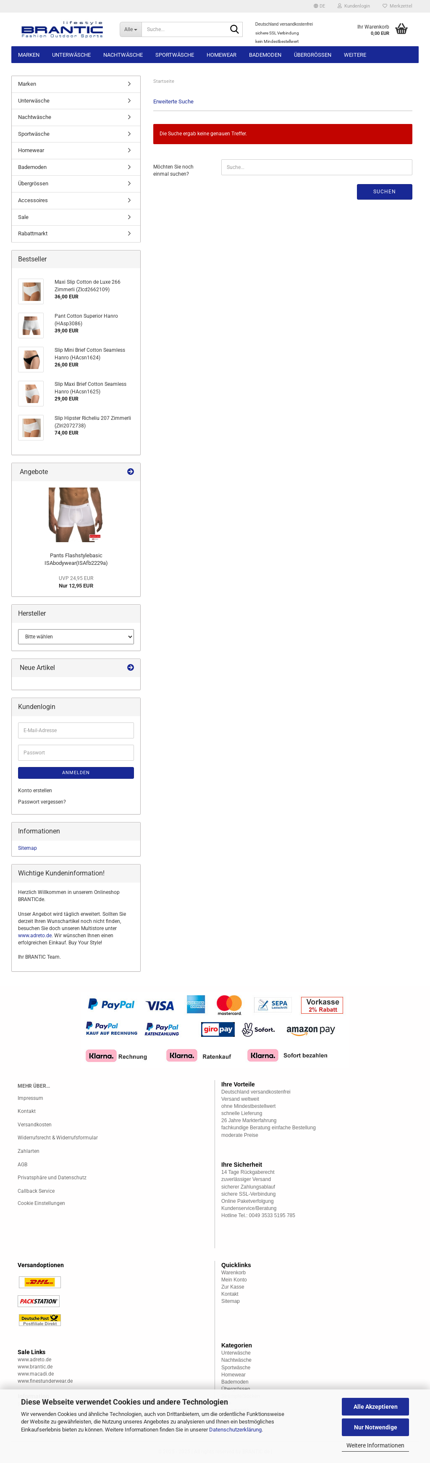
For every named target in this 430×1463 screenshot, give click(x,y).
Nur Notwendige (375, 1427)
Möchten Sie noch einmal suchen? (173, 170)
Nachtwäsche (123, 55)
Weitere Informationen (375, 1445)
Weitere (355, 55)
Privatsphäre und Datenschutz (52, 1178)
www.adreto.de (35, 935)
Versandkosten (35, 1125)
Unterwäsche (71, 55)
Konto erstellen (35, 790)
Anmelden (76, 772)
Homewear (221, 55)
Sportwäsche (174, 55)
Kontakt (27, 1111)
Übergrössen (312, 55)
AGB (22, 1165)
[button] (319, 6)
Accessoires (33, 200)
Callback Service (36, 1191)
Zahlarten (28, 1151)
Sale (23, 217)
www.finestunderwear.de (45, 1381)
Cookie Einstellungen (41, 1203)
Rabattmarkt (32, 233)
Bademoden (265, 55)
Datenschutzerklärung (235, 1429)
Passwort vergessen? (42, 802)
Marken (28, 55)
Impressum (30, 1098)
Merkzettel (397, 6)
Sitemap (27, 848)
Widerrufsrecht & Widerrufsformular (58, 1138)
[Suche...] (131, 29)
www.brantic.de (35, 1367)
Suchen (384, 192)
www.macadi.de (36, 1374)
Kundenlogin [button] (354, 6)
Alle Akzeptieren (376, 1406)
